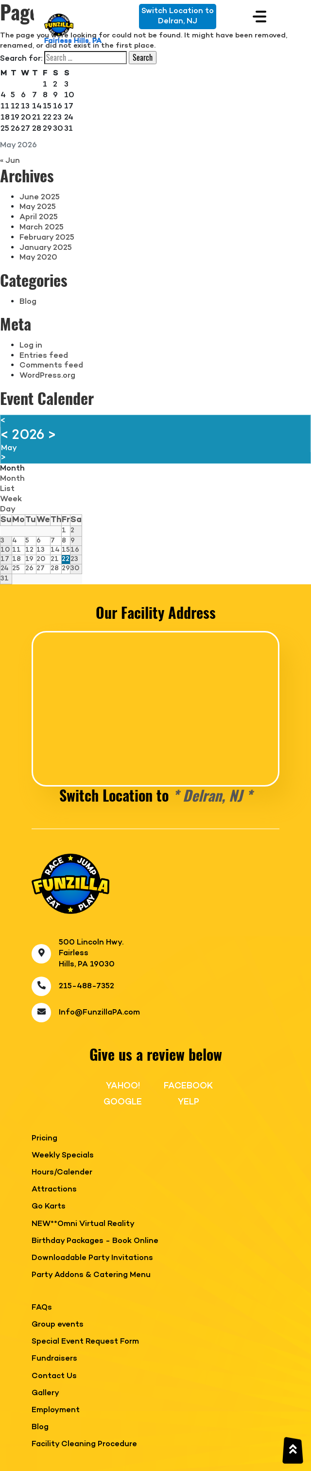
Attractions (54, 1190)
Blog (27, 302)
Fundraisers (54, 1359)
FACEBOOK (188, 1086)
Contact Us (54, 1376)
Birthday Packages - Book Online (95, 1241)
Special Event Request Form (85, 1342)
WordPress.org (47, 375)
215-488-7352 (86, 986)
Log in (30, 345)
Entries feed (43, 355)
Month (12, 468)
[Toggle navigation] (259, 16)
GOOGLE (123, 1102)
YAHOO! (123, 1086)
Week (11, 499)
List (7, 489)
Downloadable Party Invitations (92, 1258)
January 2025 (45, 248)
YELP (188, 1102)
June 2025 (39, 197)
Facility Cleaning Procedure (84, 1444)
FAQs (42, 1308)
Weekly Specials (63, 1156)
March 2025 (41, 227)
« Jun (10, 161)
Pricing (44, 1139)
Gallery (45, 1393)
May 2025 (37, 207)
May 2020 (38, 257)
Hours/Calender (62, 1173)
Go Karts (49, 1207)
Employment (56, 1410)
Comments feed (51, 365)
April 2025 (38, 217)
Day (8, 509)
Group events (58, 1325)
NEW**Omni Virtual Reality (83, 1224)
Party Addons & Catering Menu (91, 1275)
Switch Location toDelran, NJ (177, 16)
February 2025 (46, 237)
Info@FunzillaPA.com (99, 1012)
